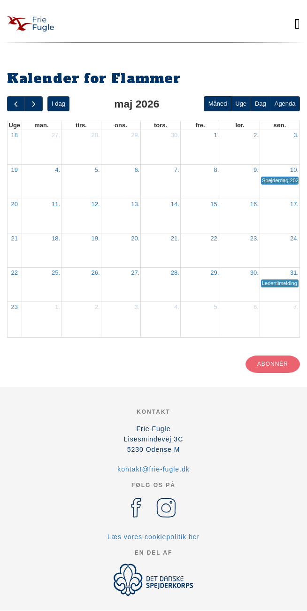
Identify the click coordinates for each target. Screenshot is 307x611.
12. (96, 204)
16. (254, 204)
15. (214, 204)
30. (175, 135)
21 (14, 238)
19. (96, 238)
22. (214, 238)
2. (256, 135)
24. (294, 238)
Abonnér (272, 364)
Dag (260, 103)
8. (216, 169)
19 (14, 169)
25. (56, 272)
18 (14, 135)
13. (135, 204)
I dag (58, 103)
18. (56, 238)
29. (135, 135)
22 (14, 272)
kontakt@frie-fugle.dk (153, 469)
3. (296, 135)
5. (97, 169)
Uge (240, 103)
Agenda (285, 103)
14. (175, 204)
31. (294, 272)
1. (216, 135)
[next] (33, 104)
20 (14, 204)
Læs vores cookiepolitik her (153, 537)
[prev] (16, 104)
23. (254, 238)
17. (294, 204)
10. (294, 169)
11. (56, 204)
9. (256, 169)
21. (175, 238)
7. (176, 169)
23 (14, 306)
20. (135, 238)
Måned (217, 103)
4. (57, 169)
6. (136, 169)
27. (56, 135)
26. (96, 272)
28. (96, 135)
